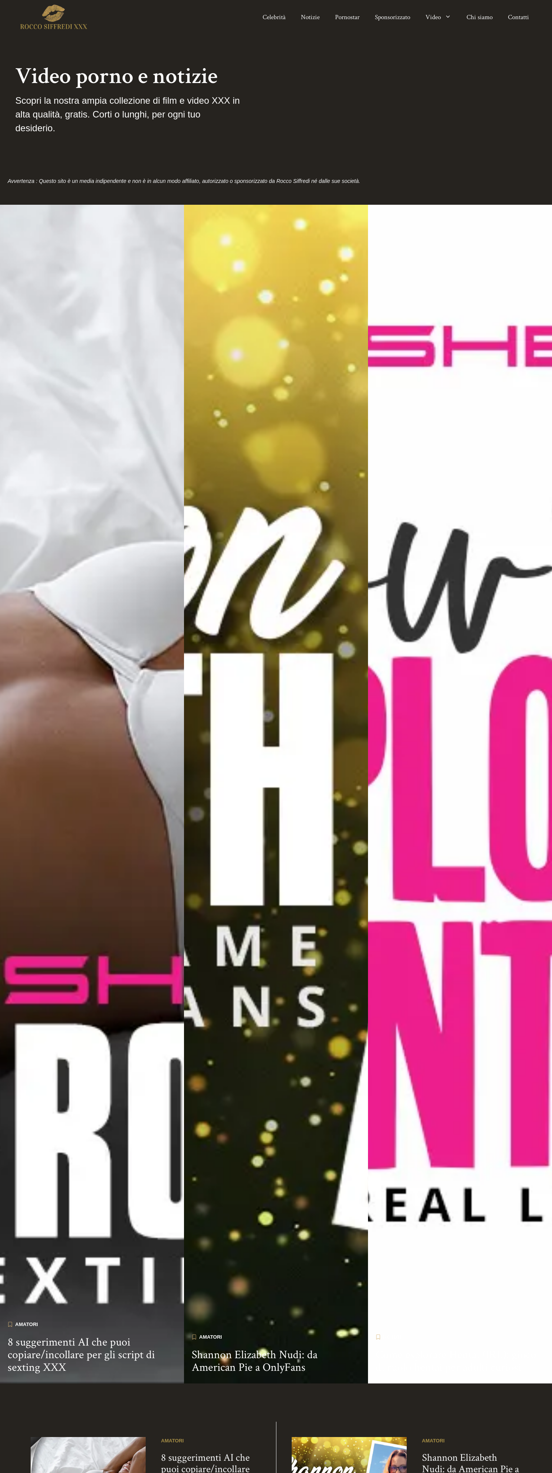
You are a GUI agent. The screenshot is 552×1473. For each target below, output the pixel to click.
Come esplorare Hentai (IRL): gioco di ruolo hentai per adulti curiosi (456, 1361)
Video (442, 17)
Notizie (310, 17)
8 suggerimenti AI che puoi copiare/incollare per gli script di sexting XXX (81, 1355)
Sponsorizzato (392, 17)
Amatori (26, 1324)
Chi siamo (480, 17)
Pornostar (347, 17)
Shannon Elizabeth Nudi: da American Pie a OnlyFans (254, 1361)
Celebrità (274, 17)
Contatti (518, 17)
